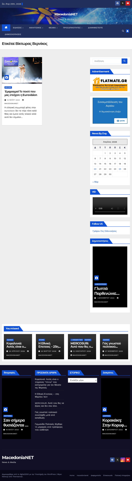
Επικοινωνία (107, 475)
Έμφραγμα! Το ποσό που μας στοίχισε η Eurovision (20, 93)
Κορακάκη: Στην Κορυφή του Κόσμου (115, 425)
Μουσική (8, 87)
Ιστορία (41, 340)
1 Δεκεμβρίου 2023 (107, 298)
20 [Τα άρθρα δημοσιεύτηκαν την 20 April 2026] (95, 169)
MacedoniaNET (66, 14)
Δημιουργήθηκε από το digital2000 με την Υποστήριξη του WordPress (29, 474)
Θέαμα (52, 28)
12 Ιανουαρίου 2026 (82, 351)
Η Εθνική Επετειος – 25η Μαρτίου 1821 (48, 346)
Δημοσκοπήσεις (13, 34)
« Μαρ (95, 182)
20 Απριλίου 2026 (17, 351)
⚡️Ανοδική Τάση (76, 340)
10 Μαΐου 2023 (13, 430)
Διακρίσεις (107, 416)
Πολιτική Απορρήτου (122, 475)
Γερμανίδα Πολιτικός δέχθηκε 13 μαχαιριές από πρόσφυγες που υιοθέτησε (49, 427)
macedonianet (82, 475)
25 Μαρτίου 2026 (49, 351)
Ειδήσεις (17, 28)
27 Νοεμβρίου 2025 (114, 351)
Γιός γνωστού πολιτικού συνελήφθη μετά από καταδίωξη (46, 415)
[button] (123, 31)
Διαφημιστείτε (95, 28)
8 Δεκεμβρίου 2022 (115, 430)
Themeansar (18, 477)
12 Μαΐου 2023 (14, 100)
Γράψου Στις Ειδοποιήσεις (105, 231)
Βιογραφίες (9, 416)
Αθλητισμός (35, 28)
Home (72, 475)
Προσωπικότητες (72, 28)
